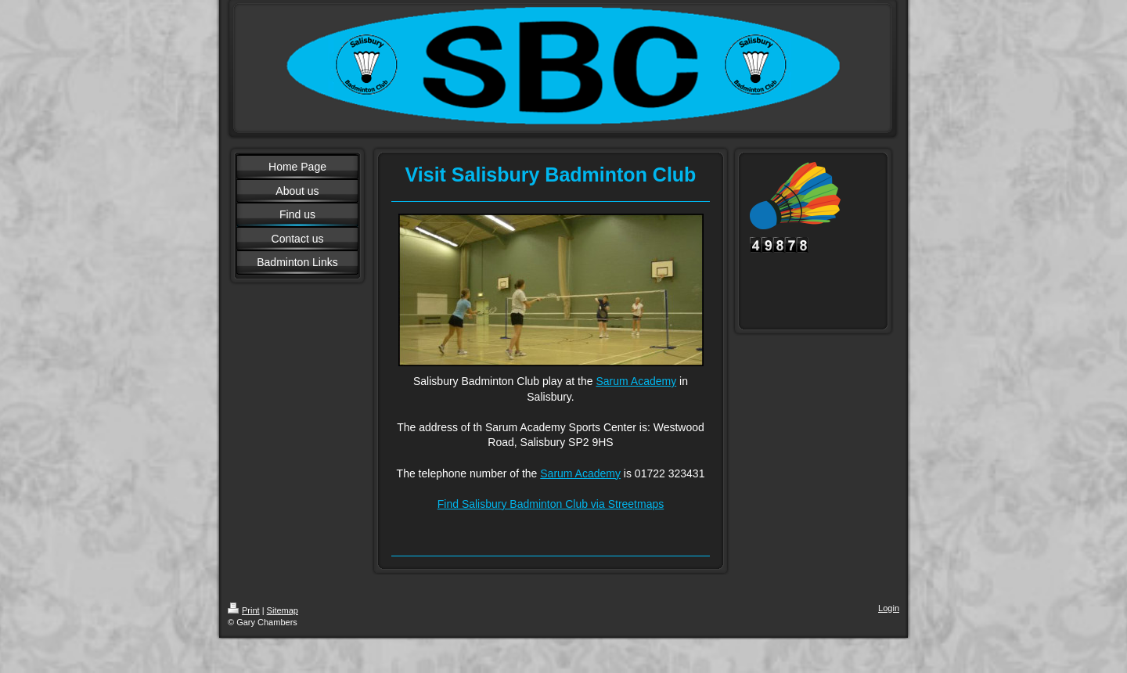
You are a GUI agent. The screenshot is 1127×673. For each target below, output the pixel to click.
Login (888, 608)
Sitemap (282, 610)
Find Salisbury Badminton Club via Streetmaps (550, 504)
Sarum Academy (636, 381)
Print (244, 610)
